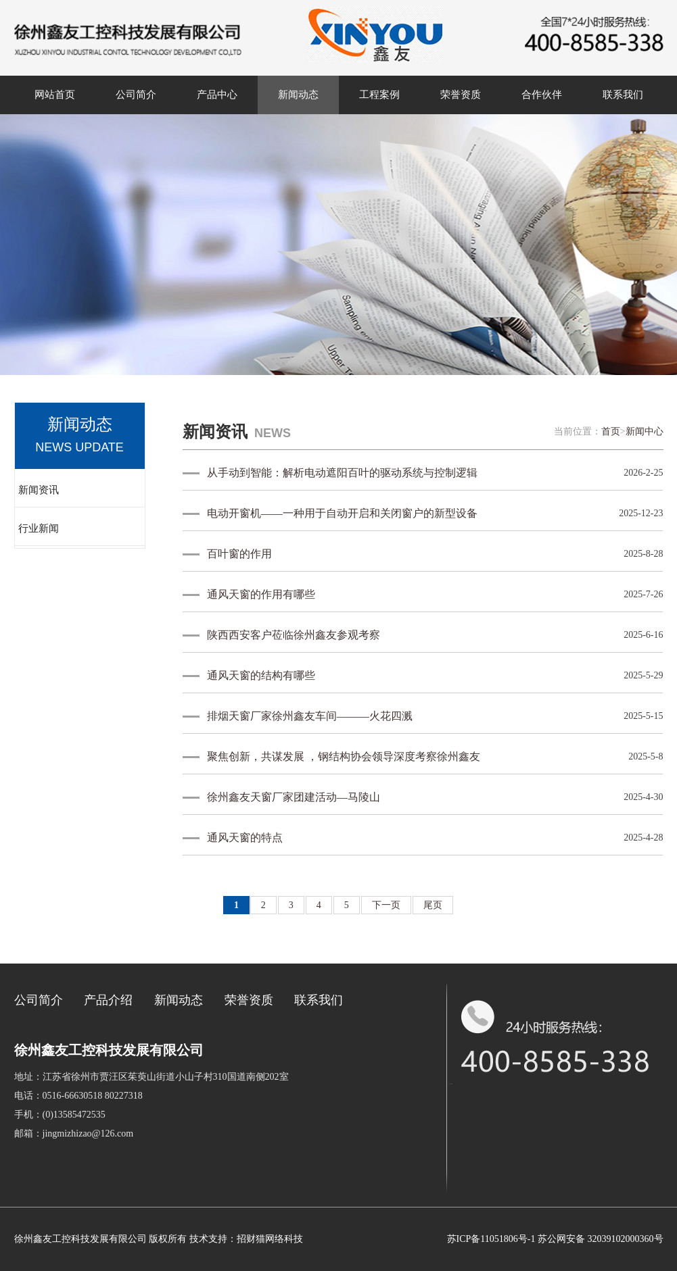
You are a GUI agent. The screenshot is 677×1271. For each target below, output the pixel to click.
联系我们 (623, 94)
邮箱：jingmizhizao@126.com (74, 1133)
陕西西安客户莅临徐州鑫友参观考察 (293, 635)
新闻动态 (298, 94)
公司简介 (136, 94)
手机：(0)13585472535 (60, 1115)
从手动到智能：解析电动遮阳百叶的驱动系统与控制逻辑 (342, 472)
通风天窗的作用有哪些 (261, 594)
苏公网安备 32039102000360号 (600, 1239)
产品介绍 (108, 1000)
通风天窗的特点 (245, 837)
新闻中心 (644, 431)
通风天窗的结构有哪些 (261, 675)
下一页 (386, 905)
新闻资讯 (38, 489)
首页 (610, 431)
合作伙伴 (541, 94)
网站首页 (54, 94)
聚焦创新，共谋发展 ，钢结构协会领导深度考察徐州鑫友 (343, 756)
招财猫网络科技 (270, 1239)
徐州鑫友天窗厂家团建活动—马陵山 (293, 797)
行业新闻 (38, 528)
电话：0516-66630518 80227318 (78, 1096)
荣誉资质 (460, 94)
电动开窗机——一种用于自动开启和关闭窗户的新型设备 (342, 513)
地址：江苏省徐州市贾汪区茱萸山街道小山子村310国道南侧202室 (151, 1077)
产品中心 (217, 94)
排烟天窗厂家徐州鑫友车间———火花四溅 (310, 716)
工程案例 (379, 94)
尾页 (432, 905)
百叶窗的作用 (239, 553)
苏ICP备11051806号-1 (491, 1239)
